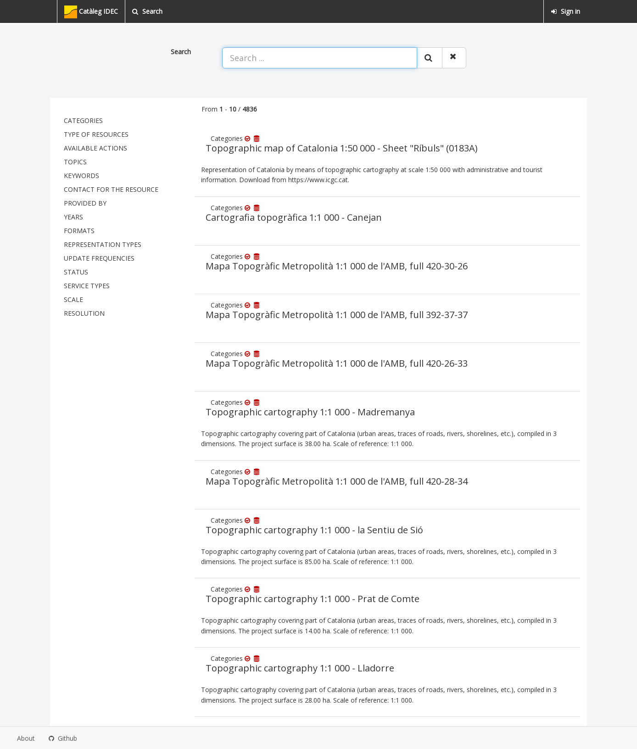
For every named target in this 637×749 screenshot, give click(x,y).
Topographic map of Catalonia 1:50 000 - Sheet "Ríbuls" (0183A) (342, 148)
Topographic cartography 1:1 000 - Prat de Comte (312, 598)
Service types (87, 285)
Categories (83, 120)
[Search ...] (319, 57)
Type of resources (96, 134)
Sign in (565, 11)
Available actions (95, 148)
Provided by (85, 203)
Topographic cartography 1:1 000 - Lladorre (300, 668)
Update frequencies (99, 258)
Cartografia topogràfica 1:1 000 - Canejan (294, 217)
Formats (79, 230)
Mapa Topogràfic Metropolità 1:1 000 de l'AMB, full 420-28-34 (337, 481)
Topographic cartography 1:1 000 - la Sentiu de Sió (314, 530)
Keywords (81, 175)
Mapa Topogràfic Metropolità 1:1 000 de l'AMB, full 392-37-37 (337, 314)
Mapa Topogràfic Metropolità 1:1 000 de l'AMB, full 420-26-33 (337, 363)
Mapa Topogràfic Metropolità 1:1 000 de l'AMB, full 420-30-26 (337, 266)
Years (73, 216)
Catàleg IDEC (91, 12)
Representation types (102, 244)
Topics (75, 161)
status (76, 272)
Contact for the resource (111, 189)
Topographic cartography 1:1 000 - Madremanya (310, 412)
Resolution (84, 313)
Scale (73, 299)
